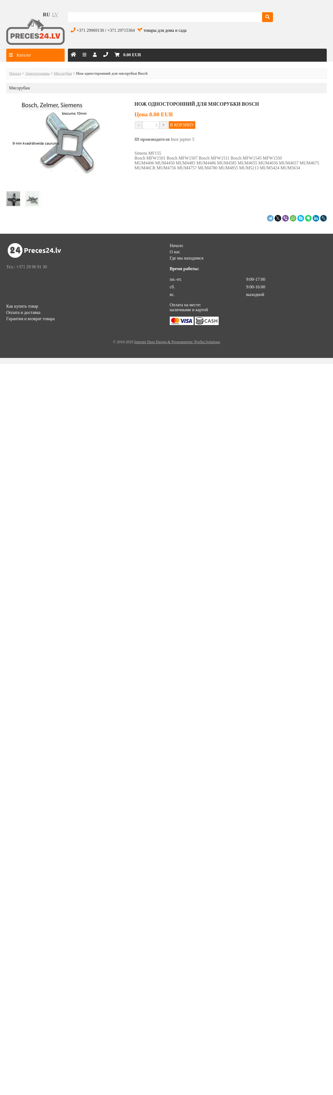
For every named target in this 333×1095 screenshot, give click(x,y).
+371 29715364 (121, 30)
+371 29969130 (90, 30)
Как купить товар (22, 306)
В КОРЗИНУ (182, 125)
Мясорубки (63, 73)
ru (46, 14)
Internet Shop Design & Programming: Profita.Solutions (177, 342)
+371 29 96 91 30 (31, 266)
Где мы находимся (186, 258)
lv (55, 14)
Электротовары (37, 73)
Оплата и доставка (23, 312)
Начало (15, 73)
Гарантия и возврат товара (30, 318)
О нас (175, 251)
